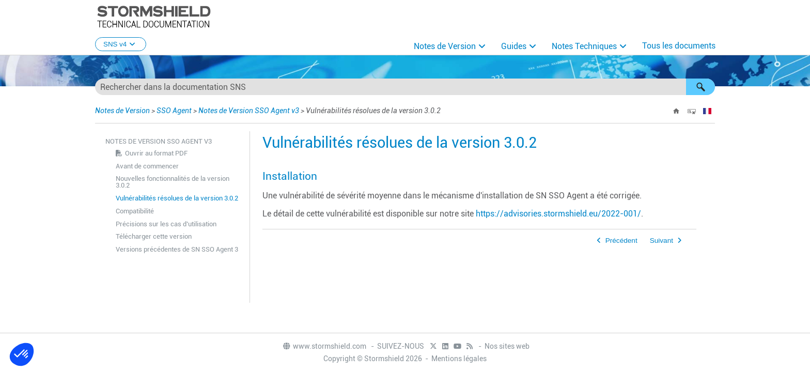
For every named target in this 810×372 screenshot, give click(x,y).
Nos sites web (507, 346)
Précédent (621, 240)
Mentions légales (459, 358)
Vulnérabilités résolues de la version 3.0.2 (177, 198)
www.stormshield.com (324, 346)
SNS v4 (120, 44)
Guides (513, 46)
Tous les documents (678, 46)
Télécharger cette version (154, 236)
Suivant (661, 240)
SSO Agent (174, 110)
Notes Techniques (584, 46)
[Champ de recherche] (405, 87)
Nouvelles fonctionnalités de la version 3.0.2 (172, 182)
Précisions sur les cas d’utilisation (166, 224)
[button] (700, 87)
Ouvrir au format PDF (156, 153)
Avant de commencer (147, 166)
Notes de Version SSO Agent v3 (248, 110)
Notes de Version (445, 46)
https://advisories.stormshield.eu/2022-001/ (558, 214)
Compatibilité (135, 211)
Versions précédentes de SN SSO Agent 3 (177, 249)
